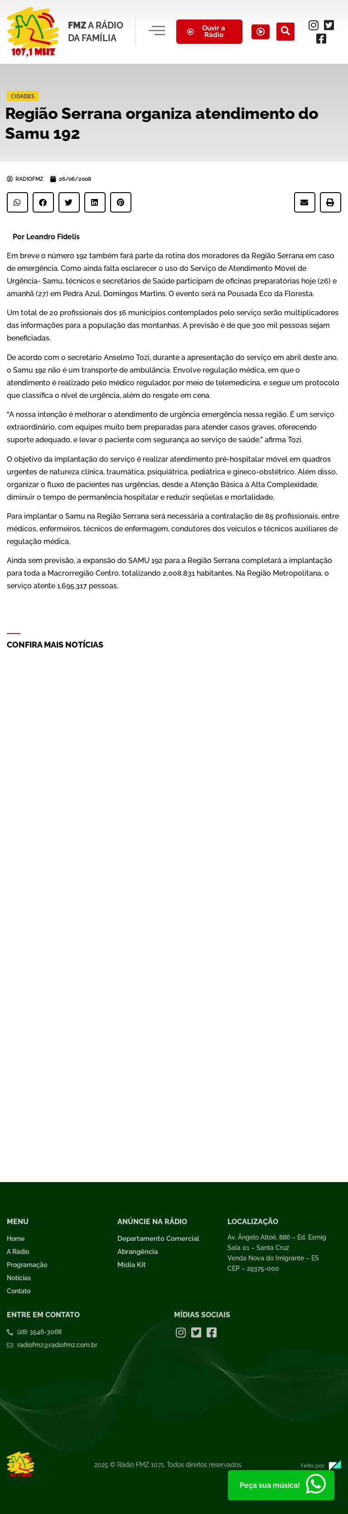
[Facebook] (322, 38)
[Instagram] (315, 25)
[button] (17, 202)
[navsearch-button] (289, 32)
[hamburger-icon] (155, 31)
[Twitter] (330, 25)
